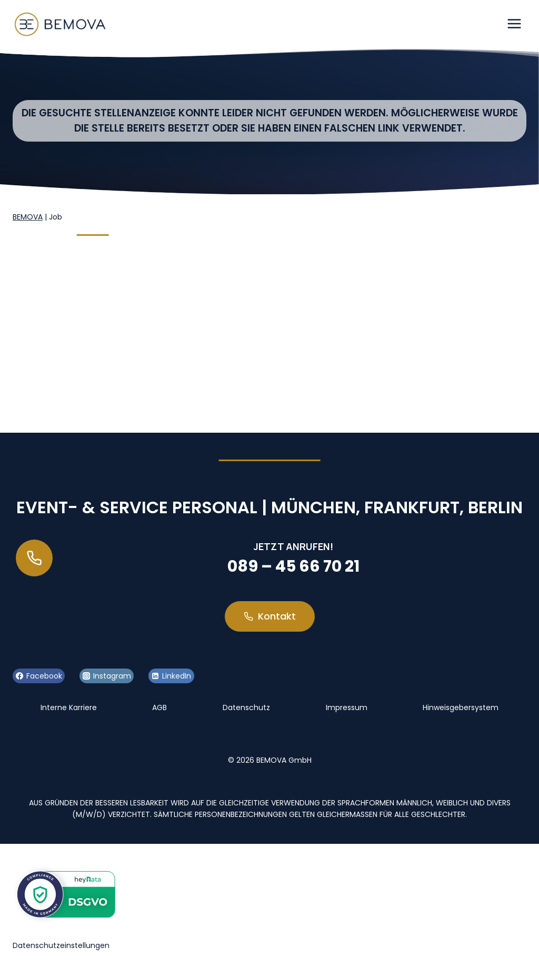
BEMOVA (28, 217)
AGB (159, 707)
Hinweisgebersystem (460, 707)
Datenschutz (246, 707)
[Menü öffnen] (514, 23)
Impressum (346, 707)
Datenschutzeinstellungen (61, 945)
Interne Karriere (69, 707)
